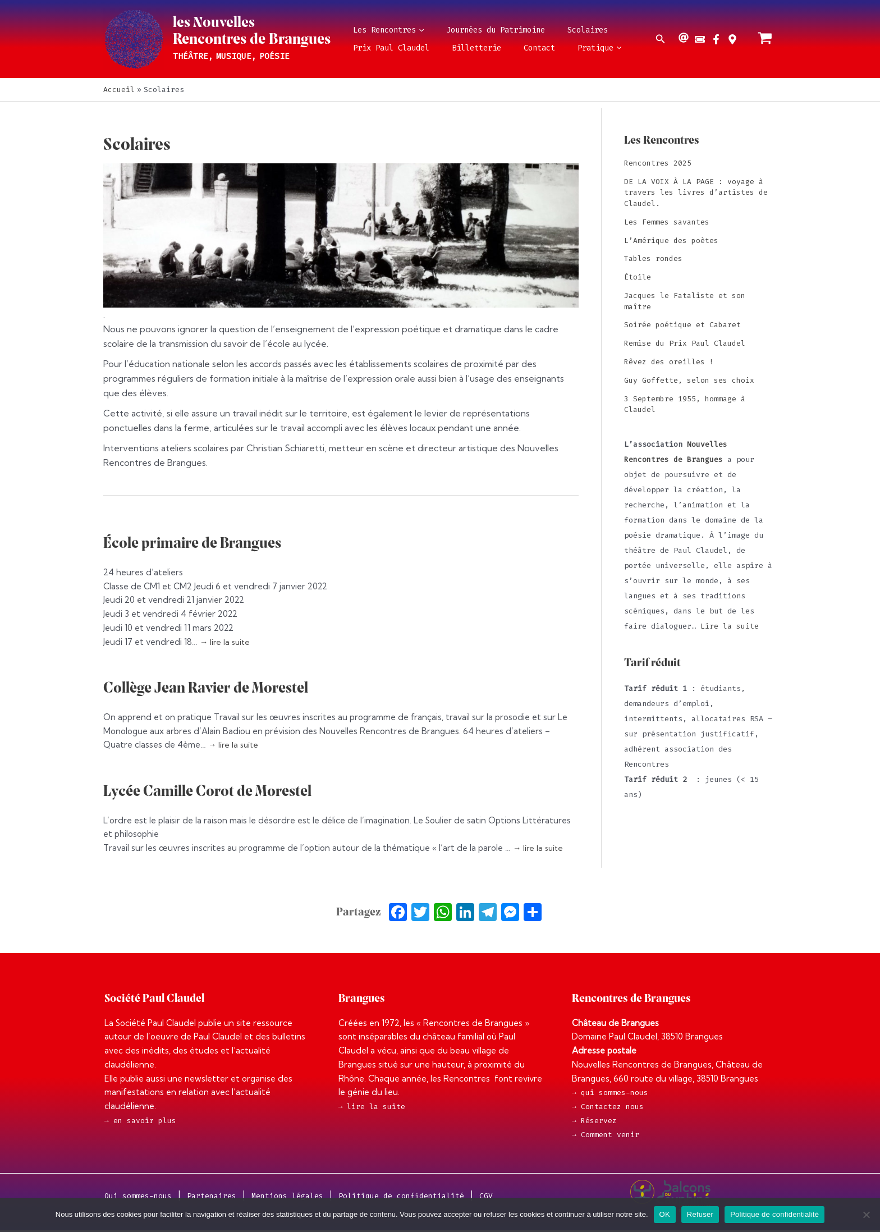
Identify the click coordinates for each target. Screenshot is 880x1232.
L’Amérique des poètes (671, 240)
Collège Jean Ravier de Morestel (212, 688)
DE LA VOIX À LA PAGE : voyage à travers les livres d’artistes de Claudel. (696, 192)
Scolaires (565, 30)
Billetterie (463, 48)
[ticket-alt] (701, 39)
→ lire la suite (226, 641)
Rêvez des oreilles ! (669, 360)
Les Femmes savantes (666, 221)
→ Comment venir (605, 1136)
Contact (516, 48)
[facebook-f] (717, 39)
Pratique (567, 48)
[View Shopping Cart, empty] (765, 39)
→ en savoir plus (140, 1120)
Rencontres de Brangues (252, 40)
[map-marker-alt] (733, 39)
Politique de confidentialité (774, 1214)
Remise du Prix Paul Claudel (684, 342)
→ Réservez (594, 1121)
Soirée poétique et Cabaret (682, 324)
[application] (415, 30)
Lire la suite (729, 624)
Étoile (637, 276)
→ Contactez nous (608, 1107)
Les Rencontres (384, 30)
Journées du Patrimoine (482, 30)
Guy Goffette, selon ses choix (689, 379)
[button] (661, 39)
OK (664, 1214)
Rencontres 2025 (657, 163)
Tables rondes (653, 258)
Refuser (700, 1214)
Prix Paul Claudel (387, 48)
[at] (685, 38)
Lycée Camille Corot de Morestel (213, 792)
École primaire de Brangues (197, 543)
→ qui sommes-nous (610, 1092)
